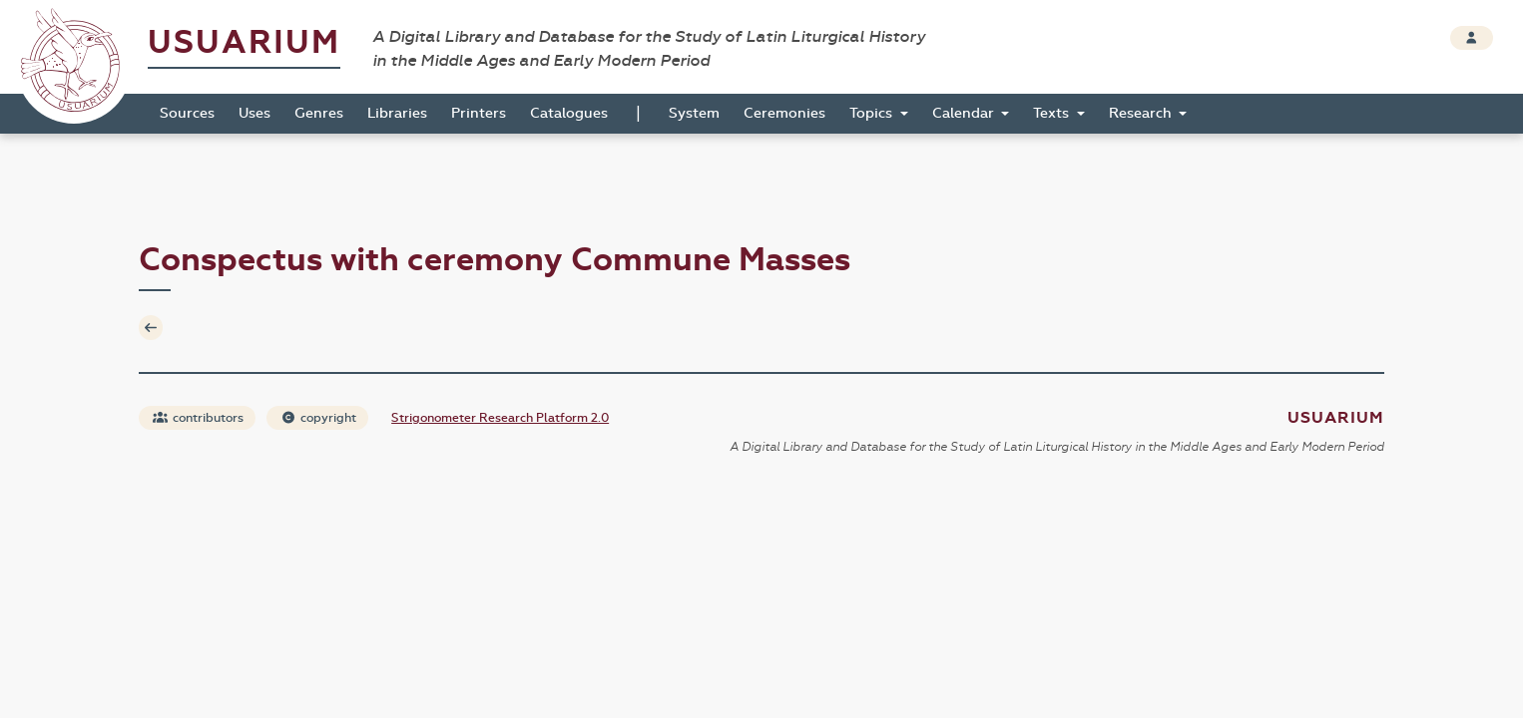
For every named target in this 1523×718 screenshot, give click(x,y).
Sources (187, 113)
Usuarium (244, 42)
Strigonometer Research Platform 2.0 (500, 418)
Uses (254, 113)
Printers (478, 113)
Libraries (397, 113)
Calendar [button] (965, 113)
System (694, 113)
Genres (318, 113)
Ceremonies (784, 113)
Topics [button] (872, 113)
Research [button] (1142, 113)
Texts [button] (1053, 113)
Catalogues (569, 113)
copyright (318, 418)
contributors (198, 418)
